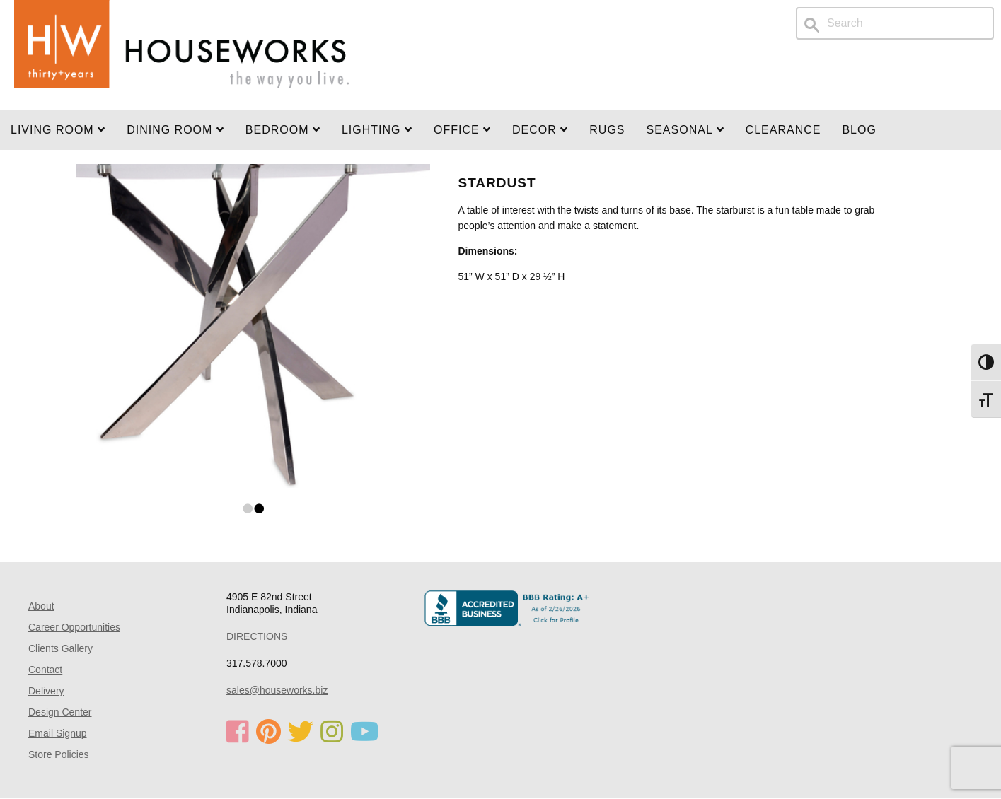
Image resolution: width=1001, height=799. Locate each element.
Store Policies (58, 754)
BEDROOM (282, 130)
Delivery (46, 690)
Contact (45, 669)
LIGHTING (377, 130)
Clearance (783, 130)
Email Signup (57, 733)
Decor (540, 130)
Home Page (181, 55)
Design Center (60, 712)
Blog (859, 130)
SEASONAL (685, 130)
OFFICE (462, 130)
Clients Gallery (60, 648)
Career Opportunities (74, 627)
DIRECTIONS (256, 636)
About (41, 606)
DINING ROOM (175, 130)
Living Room (58, 130)
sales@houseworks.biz (277, 690)
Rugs (607, 130)
